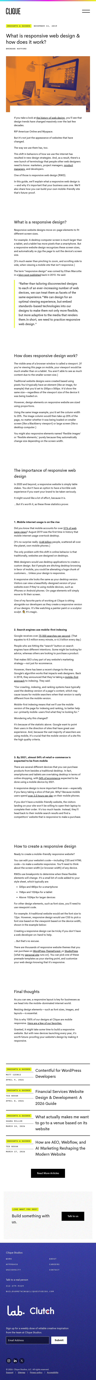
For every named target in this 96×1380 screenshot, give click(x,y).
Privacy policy (36, 1372)
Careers (54, 1264)
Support (9, 1372)
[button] (87, 11)
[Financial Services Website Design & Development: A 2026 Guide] (62, 1098)
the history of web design (50, 117)
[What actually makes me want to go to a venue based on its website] (62, 1123)
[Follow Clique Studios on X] (21, 1361)
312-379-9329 (15, 1286)
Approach (12, 1264)
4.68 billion (45, 542)
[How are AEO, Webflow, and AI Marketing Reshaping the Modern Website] (62, 1148)
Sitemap (21, 1372)
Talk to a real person (17, 1279)
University (13, 1270)
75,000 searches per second (54, 635)
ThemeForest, (54, 951)
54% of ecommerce (49, 778)
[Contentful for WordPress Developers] (62, 1074)
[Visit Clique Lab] (16, 1309)
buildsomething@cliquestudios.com (30, 1291)
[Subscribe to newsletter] (59, 1340)
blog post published (29, 274)
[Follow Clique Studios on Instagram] (9, 1361)
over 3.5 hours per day (40, 795)
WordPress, (39, 951)
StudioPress (71, 951)
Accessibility (52, 1372)
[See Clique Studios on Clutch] (42, 1309)
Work (9, 1259)
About (53, 1259)
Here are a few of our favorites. (45, 1023)
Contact (54, 1270)
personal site (32, 954)
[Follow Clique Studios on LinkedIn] (15, 1361)
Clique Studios (14, 1252)
